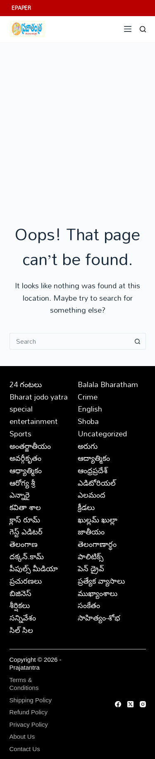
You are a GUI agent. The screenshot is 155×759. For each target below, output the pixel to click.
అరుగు (88, 445)
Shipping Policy (31, 700)
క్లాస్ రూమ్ (25, 519)
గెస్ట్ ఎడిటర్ (26, 531)
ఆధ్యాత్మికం (26, 470)
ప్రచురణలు (26, 580)
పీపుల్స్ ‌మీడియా (34, 568)
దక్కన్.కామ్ (27, 556)
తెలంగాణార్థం (97, 543)
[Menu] (127, 29)
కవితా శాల (25, 507)
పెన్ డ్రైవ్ (91, 568)
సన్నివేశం (23, 617)
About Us (22, 736)
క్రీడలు (86, 507)
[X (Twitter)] (130, 704)
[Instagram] (143, 704)
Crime (88, 396)
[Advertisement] (77, 123)
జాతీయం (91, 531)
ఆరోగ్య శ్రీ (22, 482)
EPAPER (21, 7)
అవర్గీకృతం (25, 457)
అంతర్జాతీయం (30, 445)
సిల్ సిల (21, 630)
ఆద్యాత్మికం (94, 457)
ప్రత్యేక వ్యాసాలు (101, 580)
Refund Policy (29, 712)
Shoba (88, 421)
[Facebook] (118, 704)
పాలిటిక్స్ (90, 556)
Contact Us (25, 748)
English (90, 408)
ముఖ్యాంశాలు (97, 593)
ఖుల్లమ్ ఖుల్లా (97, 519)
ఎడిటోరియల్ (97, 482)
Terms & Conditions (24, 684)
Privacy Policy (29, 724)
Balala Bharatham (108, 384)
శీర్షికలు (20, 605)
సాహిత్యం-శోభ (99, 617)
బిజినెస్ (20, 593)
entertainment (34, 421)
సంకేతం (89, 605)
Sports (20, 433)
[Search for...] (69, 341)
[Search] (143, 29)
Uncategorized (102, 433)
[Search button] (137, 341)
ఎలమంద (91, 494)
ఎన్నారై (20, 494)
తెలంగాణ (24, 543)
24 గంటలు (26, 384)
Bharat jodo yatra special (39, 403)
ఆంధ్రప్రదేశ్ (92, 470)
